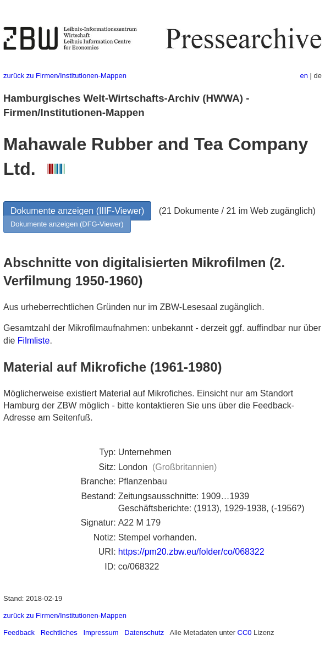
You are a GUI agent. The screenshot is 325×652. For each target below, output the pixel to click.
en (304, 75)
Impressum (100, 632)
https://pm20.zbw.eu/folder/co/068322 (191, 551)
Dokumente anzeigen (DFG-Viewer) (67, 224)
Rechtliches (59, 632)
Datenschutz (144, 632)
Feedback (19, 632)
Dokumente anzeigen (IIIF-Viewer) (77, 211)
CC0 (245, 632)
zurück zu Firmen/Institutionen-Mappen (64, 75)
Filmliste (34, 340)
